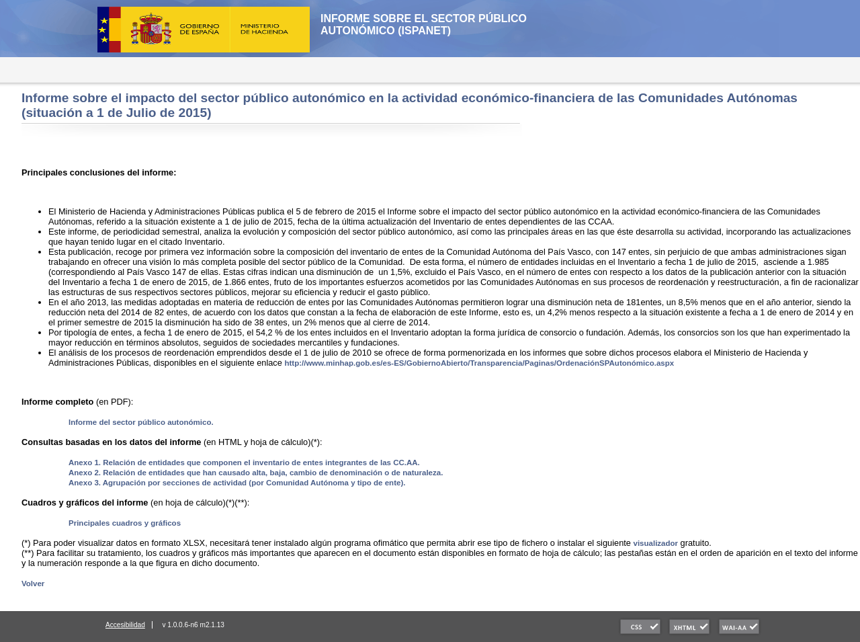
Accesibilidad (125, 625)
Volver (33, 583)
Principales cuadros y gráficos (125, 523)
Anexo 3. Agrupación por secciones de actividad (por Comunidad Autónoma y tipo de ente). (237, 483)
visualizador (656, 543)
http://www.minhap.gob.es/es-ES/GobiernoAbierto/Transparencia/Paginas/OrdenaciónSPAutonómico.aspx (479, 363)
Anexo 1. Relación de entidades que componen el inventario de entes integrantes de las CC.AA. (244, 462)
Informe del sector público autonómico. (141, 422)
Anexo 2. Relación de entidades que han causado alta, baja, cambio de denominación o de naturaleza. (256, 473)
